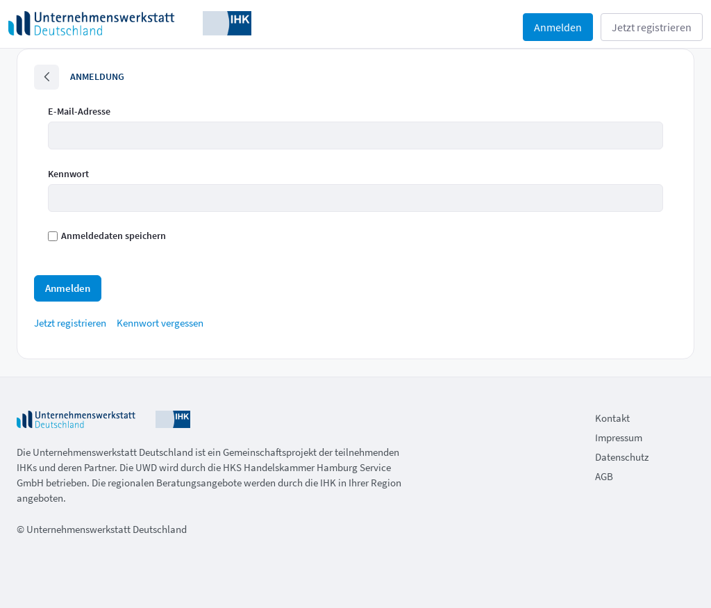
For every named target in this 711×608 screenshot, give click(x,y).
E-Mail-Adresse (79, 111)
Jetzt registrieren (652, 27)
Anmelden (558, 27)
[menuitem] (70, 322)
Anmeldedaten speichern (107, 235)
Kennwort (68, 173)
